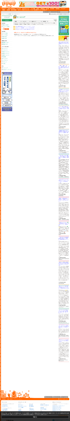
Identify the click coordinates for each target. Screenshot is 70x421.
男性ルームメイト (6, 53)
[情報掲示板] (42, 8)
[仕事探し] (37, 8)
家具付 (21, 24)
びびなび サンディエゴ (56, 408)
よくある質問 (4, 409)
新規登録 (7, 20)
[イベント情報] (32, 8)
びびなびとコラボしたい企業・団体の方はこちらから (23, 29)
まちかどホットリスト (22, 406)
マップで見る (5, 34)
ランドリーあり (40, 24)
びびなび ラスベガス (56, 409)
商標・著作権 (9, 399)
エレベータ (47, 23)
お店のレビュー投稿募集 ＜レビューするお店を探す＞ (24, 27)
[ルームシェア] (62, 8)
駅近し (29, 24)
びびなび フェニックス (56, 410)
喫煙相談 (16, 24)
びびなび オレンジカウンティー (58, 405)
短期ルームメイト (6, 55)
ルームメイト (5, 48)
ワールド (3, 14)
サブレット (5, 61)
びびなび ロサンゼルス (56, 407)
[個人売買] (47, 8)
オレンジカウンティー (16, 14)
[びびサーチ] (4, 8)
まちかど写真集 (43, 409)
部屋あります (5, 44)
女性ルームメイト (6, 51)
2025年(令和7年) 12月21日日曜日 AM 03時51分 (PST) (59, 14)
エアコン (16, 23)
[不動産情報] (57, 8)
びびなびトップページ (7, 69)
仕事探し (20, 410)
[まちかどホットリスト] (25, 8)
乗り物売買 (31, 406)
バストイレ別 (22, 23)
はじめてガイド (5, 406)
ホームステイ (5, 58)
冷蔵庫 (25, 24)
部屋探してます (6, 42)
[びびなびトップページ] (8, 4)
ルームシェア (7, 17)
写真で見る (5, 36)
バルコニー (28, 23)
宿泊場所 (4, 56)
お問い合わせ (4, 410)
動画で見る (5, 38)
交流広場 (42, 407)
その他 (4, 63)
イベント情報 (20, 407)
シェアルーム (5, 60)
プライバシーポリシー (18, 399)
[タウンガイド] (18, 8)
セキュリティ (41, 23)
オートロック (34, 23)
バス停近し (34, 24)
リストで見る (5, 33)
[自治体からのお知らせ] (11, 8)
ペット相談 (53, 23)
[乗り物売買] (52, 8)
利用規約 (4, 399)
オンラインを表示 (6, 26)
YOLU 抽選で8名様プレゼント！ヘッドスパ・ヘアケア (24, 26)
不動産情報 (31, 409)
